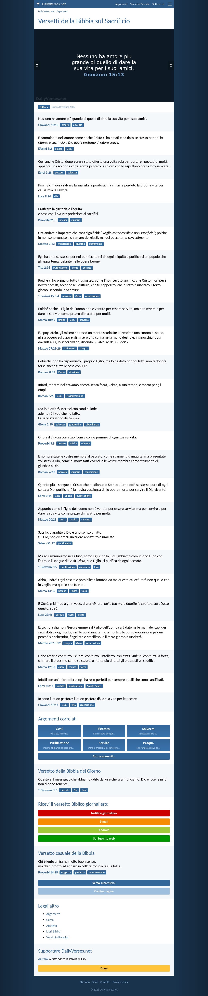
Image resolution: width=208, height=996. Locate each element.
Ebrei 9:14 (45, 496)
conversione (91, 472)
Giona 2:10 (45, 424)
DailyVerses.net (46, 11)
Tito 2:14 (44, 267)
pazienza (80, 872)
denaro (62, 443)
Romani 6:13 (46, 472)
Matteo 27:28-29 (49, 348)
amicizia (77, 124)
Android (104, 830)
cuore (61, 667)
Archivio (51, 926)
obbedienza (92, 424)
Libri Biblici (53, 931)
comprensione (97, 872)
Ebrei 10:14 (45, 686)
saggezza (66, 872)
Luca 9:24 (44, 196)
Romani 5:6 (45, 396)
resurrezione (92, 296)
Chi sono (85, 982)
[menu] (170, 5)
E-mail (104, 822)
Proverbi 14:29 (48, 872)
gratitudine (75, 424)
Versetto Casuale (140, 4)
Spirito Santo (94, 686)
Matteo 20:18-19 (49, 643)
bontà (75, 267)
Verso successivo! (104, 883)
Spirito (68, 495)
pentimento (95, 243)
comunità (84, 567)
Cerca (50, 920)
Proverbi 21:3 (47, 220)
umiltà (61, 319)
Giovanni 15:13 (48, 125)
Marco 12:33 (46, 667)
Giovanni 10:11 (48, 705)
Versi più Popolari (57, 937)
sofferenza (69, 348)
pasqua (84, 348)
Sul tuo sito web (104, 838)
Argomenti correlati (57, 719)
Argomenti (121, 4)
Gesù (69, 148)
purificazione (60, 267)
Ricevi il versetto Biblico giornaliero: (73, 804)
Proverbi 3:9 (46, 443)
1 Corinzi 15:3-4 (48, 296)
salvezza (72, 172)
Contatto (105, 982)
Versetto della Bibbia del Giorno (69, 771)
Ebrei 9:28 (45, 172)
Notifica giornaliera (104, 813)
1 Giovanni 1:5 (47, 790)
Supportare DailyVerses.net (65, 951)
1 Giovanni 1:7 (47, 567)
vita (56, 196)
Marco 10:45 (46, 320)
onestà (63, 220)
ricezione (74, 372)
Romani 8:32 (46, 372)
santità (60, 686)
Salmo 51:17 (46, 543)
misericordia (65, 243)
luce (96, 567)
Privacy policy (120, 982)
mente (72, 667)
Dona (103, 968)
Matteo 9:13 (46, 244)
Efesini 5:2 (45, 149)
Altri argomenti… (104, 756)
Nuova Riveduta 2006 (63, 107)
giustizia (75, 220)
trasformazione (75, 395)
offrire (73, 443)
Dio (75, 790)
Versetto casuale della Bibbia (66, 853)
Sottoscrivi (158, 4)
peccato (59, 172)
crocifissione (87, 704)
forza (83, 667)
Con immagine (104, 891)
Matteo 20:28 (47, 519)
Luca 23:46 (45, 615)
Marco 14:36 (46, 591)
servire (73, 519)
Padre (61, 372)
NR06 (44, 107)
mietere (85, 443)
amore (65, 124)
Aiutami (43, 959)
